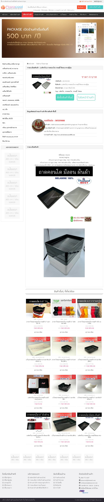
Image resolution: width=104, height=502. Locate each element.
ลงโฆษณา (63, 14)
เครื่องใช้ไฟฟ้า (7, 91)
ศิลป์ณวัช (57, 485)
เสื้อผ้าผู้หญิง (44, 10)
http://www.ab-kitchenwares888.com (64, 135)
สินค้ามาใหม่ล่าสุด (42, 64)
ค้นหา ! (81, 7)
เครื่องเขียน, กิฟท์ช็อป (9, 87)
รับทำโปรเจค (58, 480)
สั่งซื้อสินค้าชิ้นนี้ (65, 97)
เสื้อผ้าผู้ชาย (51, 10)
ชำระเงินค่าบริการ (52, 14)
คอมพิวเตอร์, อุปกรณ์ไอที (10, 82)
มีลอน (80, 91)
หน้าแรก (5, 14)
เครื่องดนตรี (6, 96)
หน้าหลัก (30, 64)
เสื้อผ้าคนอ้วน (70, 10)
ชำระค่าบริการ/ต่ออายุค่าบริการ (39, 482)
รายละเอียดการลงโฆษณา (37, 485)
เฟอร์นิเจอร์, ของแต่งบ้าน (10, 105)
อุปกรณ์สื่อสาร (7, 132)
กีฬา (3, 123)
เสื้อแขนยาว (7, 488)
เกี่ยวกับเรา (83, 14)
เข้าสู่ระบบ (98, 1)
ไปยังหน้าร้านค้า (86, 97)
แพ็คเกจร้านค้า (27, 14)
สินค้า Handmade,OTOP (10, 136)
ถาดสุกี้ (75, 91)
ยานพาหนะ (6, 114)
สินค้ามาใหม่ (73, 14)
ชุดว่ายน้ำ (64, 10)
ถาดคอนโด (68, 91)
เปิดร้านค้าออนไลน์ (86, 1)
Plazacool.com (84, 500)
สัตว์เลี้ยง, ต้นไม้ (7, 118)
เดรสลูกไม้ (58, 10)
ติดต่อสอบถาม (93, 14)
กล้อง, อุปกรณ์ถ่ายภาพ (9, 127)
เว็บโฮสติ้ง (57, 482)
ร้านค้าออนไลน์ (59, 477)
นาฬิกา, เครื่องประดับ (9, 73)
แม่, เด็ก (5, 109)
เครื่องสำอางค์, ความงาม (10, 68)
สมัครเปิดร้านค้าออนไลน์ (36, 477)
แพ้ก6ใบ (61, 91)
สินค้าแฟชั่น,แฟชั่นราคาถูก (11, 64)
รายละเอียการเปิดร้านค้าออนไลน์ (39, 480)
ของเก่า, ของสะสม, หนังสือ (10, 100)
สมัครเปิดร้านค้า (95, 7)
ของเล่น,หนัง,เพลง (8, 77)
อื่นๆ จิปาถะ (6, 141)
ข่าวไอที (56, 488)
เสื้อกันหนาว (7, 485)
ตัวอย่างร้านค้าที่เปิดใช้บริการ (38, 488)
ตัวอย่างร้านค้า (39, 14)
